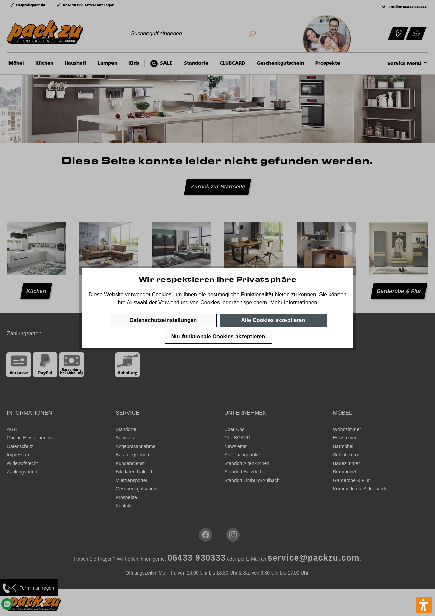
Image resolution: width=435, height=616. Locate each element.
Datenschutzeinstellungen (163, 320)
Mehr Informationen (293, 302)
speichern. (255, 302)
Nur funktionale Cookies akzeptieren (218, 336)
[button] (424, 605)
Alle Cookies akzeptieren (273, 320)
